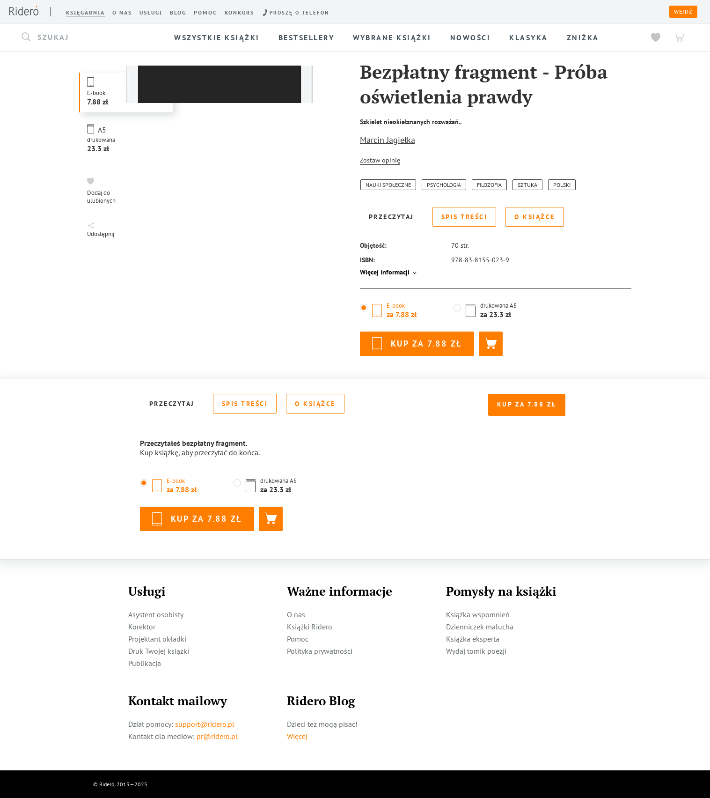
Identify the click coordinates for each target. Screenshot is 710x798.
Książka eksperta (472, 638)
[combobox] (87, 37)
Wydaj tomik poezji (476, 650)
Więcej (297, 735)
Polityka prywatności (319, 650)
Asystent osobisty (155, 614)
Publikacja (144, 662)
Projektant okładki (157, 638)
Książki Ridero (309, 626)
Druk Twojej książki (158, 650)
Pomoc (297, 638)
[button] (87, 37)
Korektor (141, 626)
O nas (296, 614)
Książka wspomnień (478, 614)
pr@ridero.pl (217, 735)
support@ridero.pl (204, 723)
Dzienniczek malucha (479, 626)
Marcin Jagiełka (387, 139)
